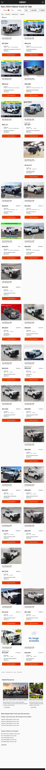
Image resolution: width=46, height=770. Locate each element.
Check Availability (11, 54)
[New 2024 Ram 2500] (11, 38)
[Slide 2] (10, 35)
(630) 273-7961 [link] (6, 254)
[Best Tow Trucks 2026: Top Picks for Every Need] (15, 695)
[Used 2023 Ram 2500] (11, 201)
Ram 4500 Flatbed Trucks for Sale (8, 739)
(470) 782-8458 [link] (28, 51)
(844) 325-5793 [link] (6, 335)
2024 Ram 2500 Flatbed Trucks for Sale (10, 721)
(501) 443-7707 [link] (6, 660)
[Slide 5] (35, 35)
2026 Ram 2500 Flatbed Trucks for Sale (10, 719)
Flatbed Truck (15, 14)
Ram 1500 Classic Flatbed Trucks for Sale (10, 733)
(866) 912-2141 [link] (6, 295)
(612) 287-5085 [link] (6, 498)
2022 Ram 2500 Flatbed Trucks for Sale (10, 725)
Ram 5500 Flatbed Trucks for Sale (8, 741)
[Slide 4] (34, 35)
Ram (3, 14)
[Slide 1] (9, 35)
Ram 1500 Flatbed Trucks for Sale (8, 735)
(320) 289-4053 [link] (6, 213)
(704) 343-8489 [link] (6, 51)
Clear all (22, 14)
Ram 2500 (8, 14)
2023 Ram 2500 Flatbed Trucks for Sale (10, 723)
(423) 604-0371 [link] (28, 376)
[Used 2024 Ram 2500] (34, 201)
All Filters (5, 10)
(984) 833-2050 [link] (28, 132)
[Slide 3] (11, 35)
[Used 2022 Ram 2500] (34, 241)
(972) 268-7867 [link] (28, 254)
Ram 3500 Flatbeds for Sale (7, 737)
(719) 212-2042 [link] (28, 173)
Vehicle (3, 672)
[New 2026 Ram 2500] (34, 38)
